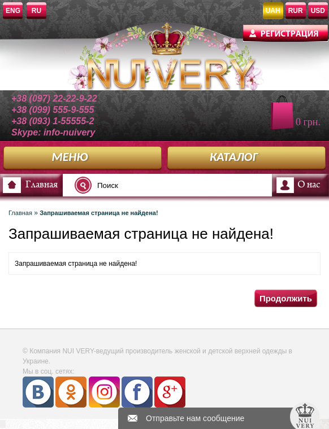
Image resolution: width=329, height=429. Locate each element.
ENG (13, 11)
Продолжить (285, 298)
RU (36, 11)
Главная (41, 185)
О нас (308, 185)
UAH (273, 11)
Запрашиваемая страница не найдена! (99, 212)
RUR (295, 11)
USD (318, 11)
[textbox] (143, 185)
